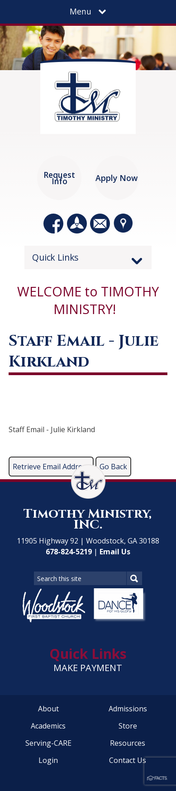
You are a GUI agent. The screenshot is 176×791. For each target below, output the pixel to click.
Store (128, 726)
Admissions (128, 709)
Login (48, 760)
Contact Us (127, 760)
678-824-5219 (69, 552)
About (48, 709)
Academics (48, 726)
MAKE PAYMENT (87, 668)
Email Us (115, 552)
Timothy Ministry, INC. (88, 519)
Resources (127, 743)
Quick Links (55, 257)
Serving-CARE (48, 743)
